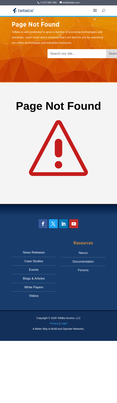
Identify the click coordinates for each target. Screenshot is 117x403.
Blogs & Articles (34, 278)
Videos (34, 296)
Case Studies (33, 261)
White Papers (33, 287)
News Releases (34, 252)
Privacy (54, 323)
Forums (83, 270)
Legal (64, 323)
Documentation (83, 261)
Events (34, 270)
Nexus (83, 253)
